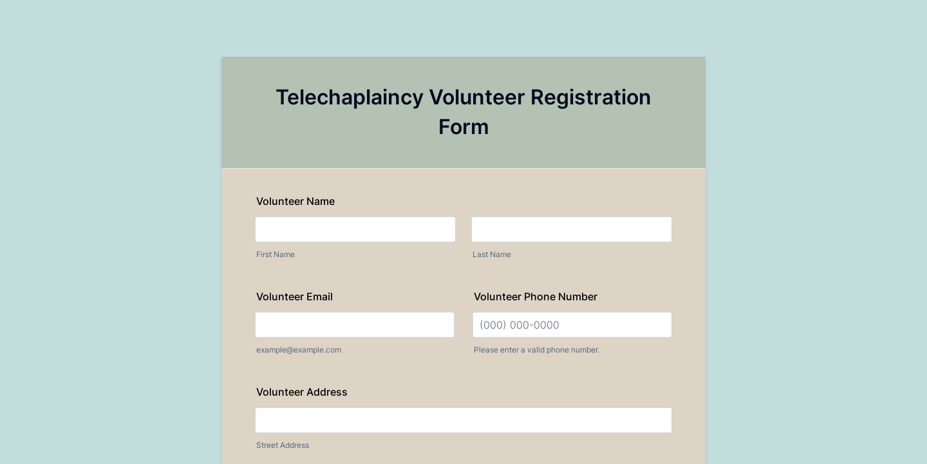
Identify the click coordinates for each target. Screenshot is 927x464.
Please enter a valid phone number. (536, 349)
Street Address (282, 445)
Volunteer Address (302, 391)
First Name (275, 254)
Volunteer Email (294, 296)
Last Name (492, 254)
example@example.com (298, 349)
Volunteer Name (295, 201)
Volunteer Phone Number (535, 296)
